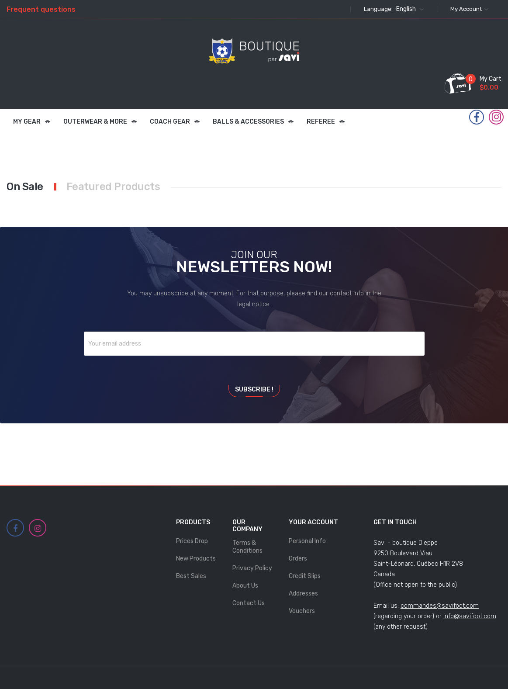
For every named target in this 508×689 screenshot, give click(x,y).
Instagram (496, 117)
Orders (298, 558)
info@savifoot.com (469, 616)
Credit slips (305, 576)
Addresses (303, 593)
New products (196, 558)
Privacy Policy (252, 568)
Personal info (307, 541)
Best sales (191, 576)
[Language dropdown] (409, 9)
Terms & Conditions (247, 546)
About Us (245, 585)
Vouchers (302, 611)
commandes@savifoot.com (440, 605)
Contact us (248, 603)
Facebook (476, 117)
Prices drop (192, 541)
